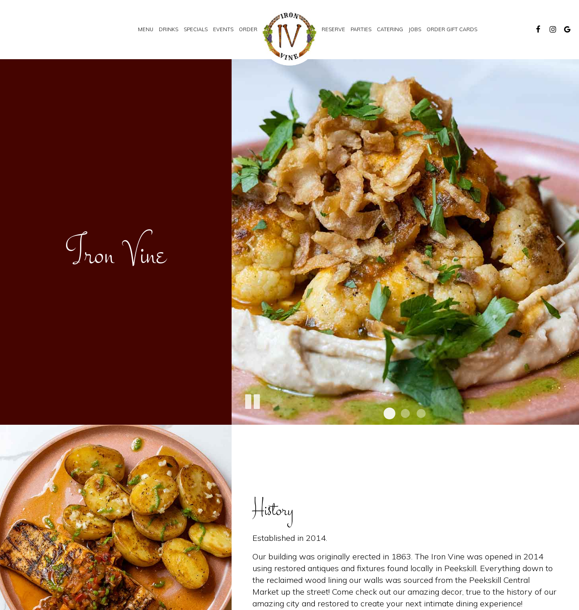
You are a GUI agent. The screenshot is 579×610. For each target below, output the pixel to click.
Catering (390, 29)
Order (248, 29)
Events (223, 29)
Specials (196, 29)
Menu (145, 29)
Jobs (414, 29)
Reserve (333, 29)
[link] (289, 36)
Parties (361, 29)
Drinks (168, 29)
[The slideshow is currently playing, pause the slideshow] (252, 400)
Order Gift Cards (452, 29)
